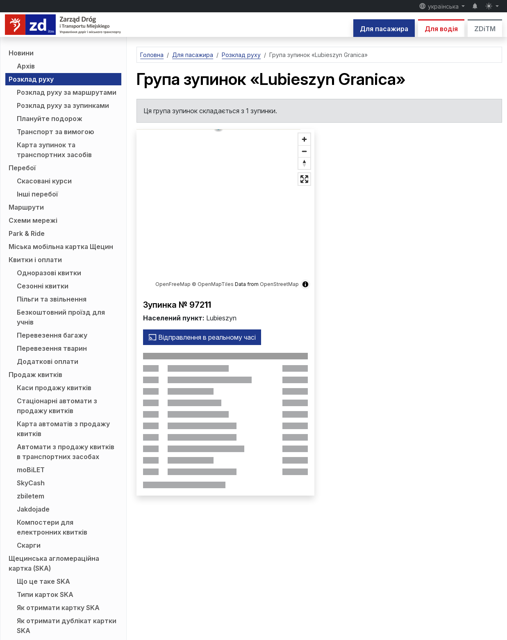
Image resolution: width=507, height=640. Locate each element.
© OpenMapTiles (213, 284)
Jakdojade (33, 509)
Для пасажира (384, 29)
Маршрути (26, 207)
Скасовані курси (44, 181)
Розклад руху (31, 79)
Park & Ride (27, 233)
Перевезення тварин (52, 348)
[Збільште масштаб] (304, 139)
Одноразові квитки (49, 273)
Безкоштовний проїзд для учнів (61, 317)
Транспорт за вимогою (55, 132)
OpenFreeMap (173, 284)
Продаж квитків (35, 374)
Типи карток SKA (45, 594)
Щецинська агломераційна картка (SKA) (54, 563)
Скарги (29, 545)
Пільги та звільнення (51, 299)
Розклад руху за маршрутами (66, 92)
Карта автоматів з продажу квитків (63, 429)
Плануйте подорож (49, 118)
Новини (21, 53)
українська (439, 6)
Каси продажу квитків (54, 388)
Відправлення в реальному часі (202, 337)
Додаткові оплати (47, 361)
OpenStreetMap (279, 284)
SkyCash (31, 483)
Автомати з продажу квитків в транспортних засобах (65, 452)
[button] (225, 205)
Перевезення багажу (52, 335)
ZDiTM (485, 29)
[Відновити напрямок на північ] (304, 163)
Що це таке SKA (43, 581)
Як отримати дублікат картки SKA (66, 626)
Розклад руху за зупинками (63, 105)
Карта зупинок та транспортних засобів (54, 150)
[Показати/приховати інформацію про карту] (305, 284)
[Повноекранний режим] (304, 179)
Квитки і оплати (35, 260)
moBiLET (31, 470)
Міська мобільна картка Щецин (61, 246)
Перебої (22, 168)
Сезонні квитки (42, 286)
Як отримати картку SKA (58, 607)
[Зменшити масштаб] (304, 151)
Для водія (441, 29)
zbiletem (30, 496)
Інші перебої (37, 194)
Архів (26, 66)
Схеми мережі (33, 220)
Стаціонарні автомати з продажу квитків (57, 406)
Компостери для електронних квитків (52, 527)
